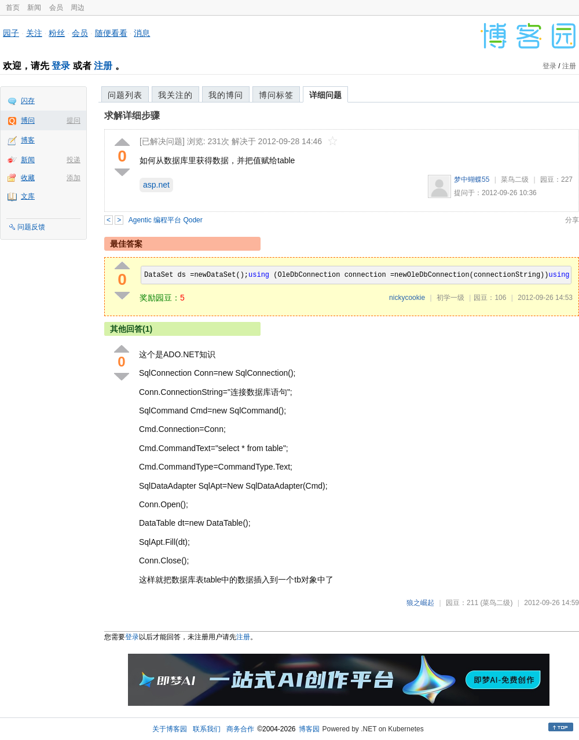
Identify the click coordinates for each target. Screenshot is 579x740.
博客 (28, 140)
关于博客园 (169, 729)
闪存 (28, 101)
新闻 (34, 7)
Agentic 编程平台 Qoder (166, 220)
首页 (13, 7)
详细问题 (325, 95)
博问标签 (276, 95)
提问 (73, 120)
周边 (78, 7)
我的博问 (225, 95)
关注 (34, 33)
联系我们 (207, 729)
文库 (28, 196)
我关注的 (175, 95)
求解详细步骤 (132, 115)
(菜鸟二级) (496, 603)
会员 (56, 7)
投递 (73, 160)
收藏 (28, 178)
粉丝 (57, 33)
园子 (11, 33)
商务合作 (240, 729)
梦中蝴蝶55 (471, 179)
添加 (73, 178)
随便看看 (111, 33)
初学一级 (450, 298)
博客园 (309, 729)
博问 (28, 120)
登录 (61, 66)
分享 (572, 220)
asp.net (156, 184)
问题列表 (125, 95)
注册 (103, 66)
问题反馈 (31, 227)
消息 (142, 33)
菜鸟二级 (515, 179)
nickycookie (407, 298)
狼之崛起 (420, 603)
